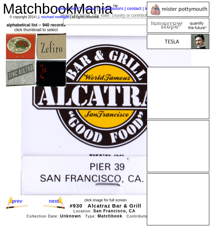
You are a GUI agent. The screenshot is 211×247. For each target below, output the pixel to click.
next (54, 201)
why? (76, 8)
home (61, 8)
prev (17, 201)
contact (134, 8)
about (90, 8)
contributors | (113, 8)
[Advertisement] (178, 93)
